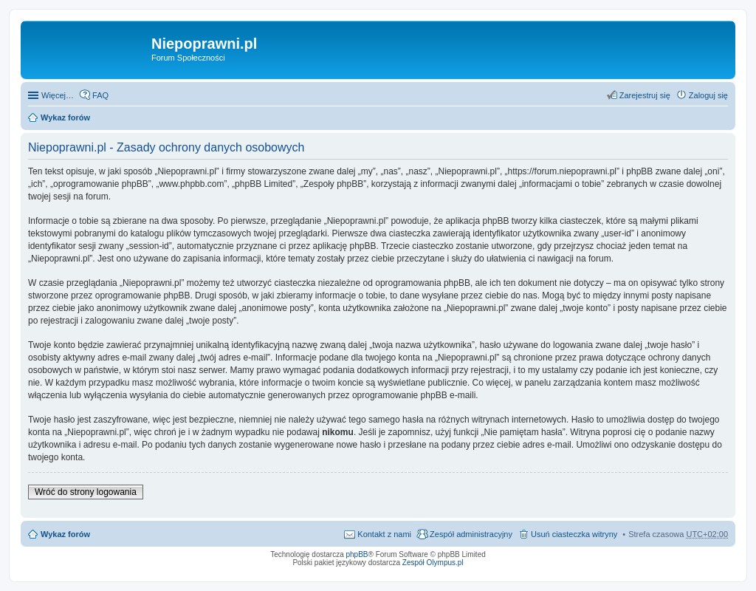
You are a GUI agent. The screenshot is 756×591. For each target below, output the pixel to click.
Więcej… (57, 95)
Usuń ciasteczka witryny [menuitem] (574, 534)
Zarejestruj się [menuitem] (644, 95)
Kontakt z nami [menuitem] (384, 534)
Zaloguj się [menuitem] (708, 95)
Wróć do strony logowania (86, 492)
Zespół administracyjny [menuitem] (471, 534)
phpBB (357, 554)
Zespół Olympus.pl (433, 562)
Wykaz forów (65, 117)
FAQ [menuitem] (100, 95)
